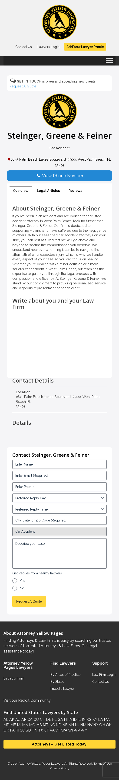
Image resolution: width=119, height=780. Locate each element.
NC (52, 725)
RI (17, 730)
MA (106, 719)
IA (70, 719)
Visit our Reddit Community (27, 700)
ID (74, 719)
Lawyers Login (48, 47)
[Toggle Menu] (109, 62)
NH (70, 725)
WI (70, 730)
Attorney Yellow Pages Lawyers (41, 763)
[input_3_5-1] (59, 498)
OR (6, 730)
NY (95, 725)
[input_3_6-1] (59, 509)
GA (60, 719)
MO (31, 725)
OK (108, 725)
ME (13, 725)
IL (79, 719)
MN (24, 725)
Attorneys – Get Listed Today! (59, 744)
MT (45, 725)
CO (36, 719)
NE (64, 725)
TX (40, 730)
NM (82, 725)
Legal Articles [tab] (48, 191)
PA (12, 730)
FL (54, 719)
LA (100, 719)
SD (28, 730)
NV (89, 725)
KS (88, 719)
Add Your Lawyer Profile (85, 47)
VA (52, 730)
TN (34, 730)
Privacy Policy (59, 768)
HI (65, 719)
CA (29, 719)
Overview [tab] (20, 191)
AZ (17, 719)
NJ (76, 725)
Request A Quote (23, 86)
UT (46, 730)
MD (6, 725)
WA (63, 730)
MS (38, 725)
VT (57, 730)
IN (83, 719)
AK (11, 719)
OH (101, 725)
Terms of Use (102, 763)
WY (83, 730)
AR (23, 719)
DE (48, 719)
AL (5, 719)
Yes (22, 581)
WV (76, 730)
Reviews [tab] (75, 191)
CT (42, 719)
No (22, 588)
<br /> (59, 366)
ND (58, 725)
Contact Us (23, 47)
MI (18, 725)
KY (94, 719)
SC (22, 730)
